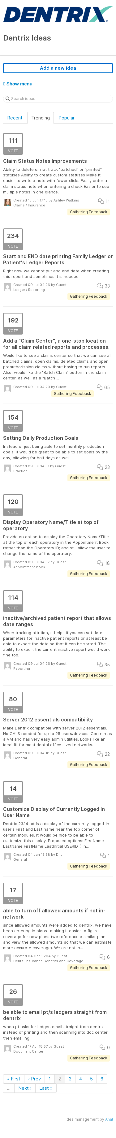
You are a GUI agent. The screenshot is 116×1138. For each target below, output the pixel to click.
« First (13, 1079)
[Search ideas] (58, 99)
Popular (66, 118)
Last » (46, 1088)
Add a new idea (58, 68)
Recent (15, 118)
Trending (40, 118)
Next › (25, 1088)
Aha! (109, 1119)
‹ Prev (34, 1079)
